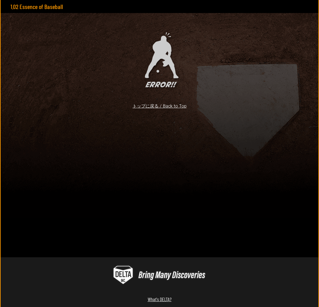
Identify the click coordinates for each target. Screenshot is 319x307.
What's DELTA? (160, 299)
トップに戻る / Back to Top (159, 106)
